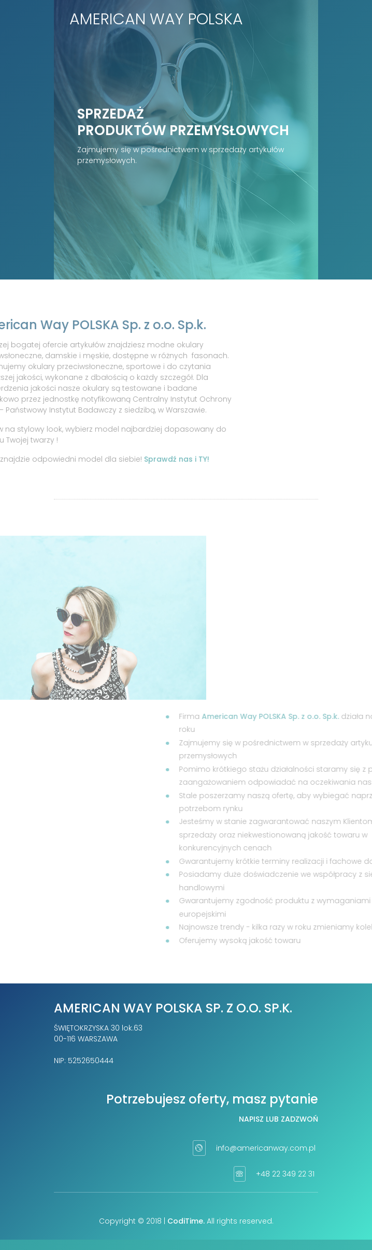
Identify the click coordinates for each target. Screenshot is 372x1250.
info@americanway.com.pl (266, 1148)
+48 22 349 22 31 (285, 1174)
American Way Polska (156, 19)
